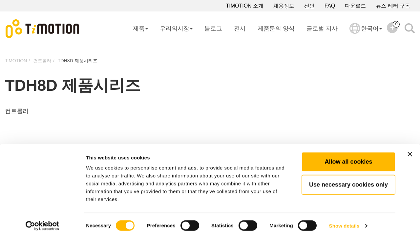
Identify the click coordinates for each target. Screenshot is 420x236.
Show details (344, 223)
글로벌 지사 (322, 28)
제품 (140, 28)
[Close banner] (410, 151)
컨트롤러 (42, 60)
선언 (309, 6)
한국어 (365, 33)
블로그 (213, 28)
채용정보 (283, 6)
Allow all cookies (348, 159)
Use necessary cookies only (348, 182)
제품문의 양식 (276, 28)
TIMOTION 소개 (244, 6)
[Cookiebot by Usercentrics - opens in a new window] (42, 223)
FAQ (330, 6)
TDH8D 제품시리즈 (77, 60)
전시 (240, 28)
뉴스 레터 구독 (393, 6)
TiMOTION (16, 60)
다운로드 (355, 6)
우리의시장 (176, 28)
